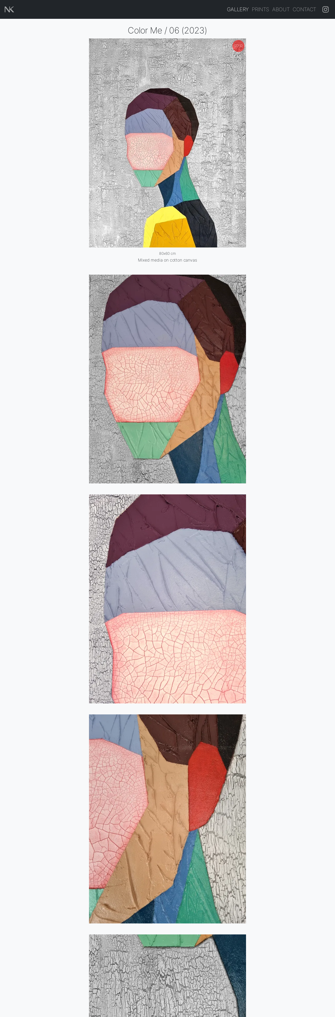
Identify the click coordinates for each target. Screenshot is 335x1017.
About (280, 9)
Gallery (238, 9)
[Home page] (9, 9)
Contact (304, 9)
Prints (260, 9)
